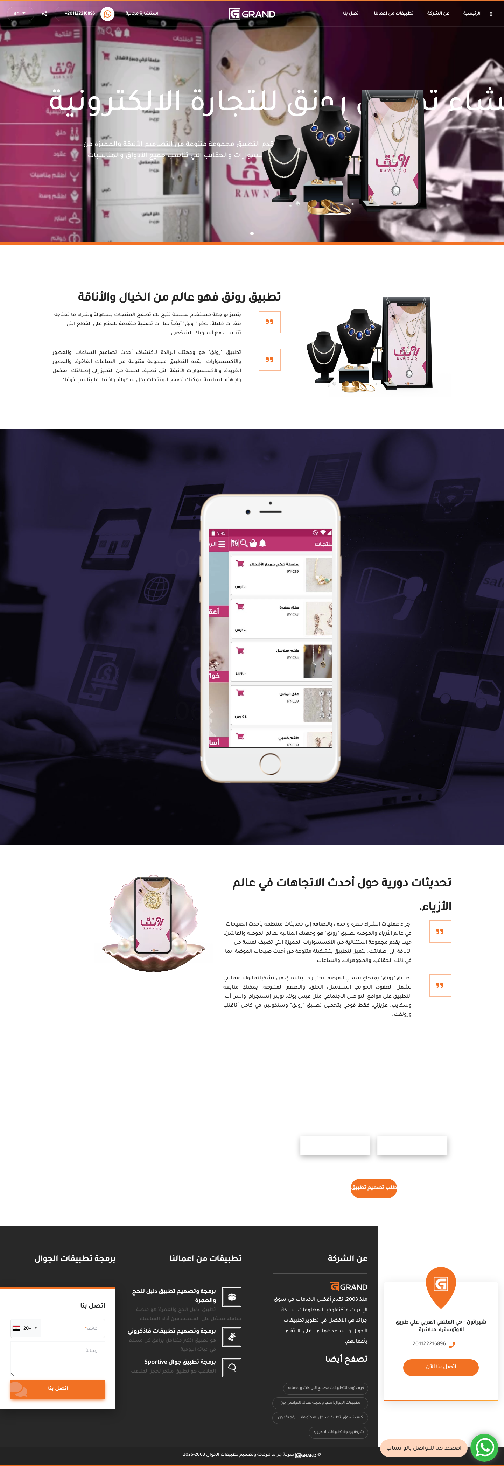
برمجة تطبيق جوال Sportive (180, 1363)
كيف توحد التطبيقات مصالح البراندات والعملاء (326, 1388)
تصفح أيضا (346, 1360)
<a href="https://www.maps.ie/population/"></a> (441, 1331)
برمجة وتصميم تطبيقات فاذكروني (171, 1332)
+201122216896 (80, 14)
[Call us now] (107, 14)
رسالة (92, 1351)
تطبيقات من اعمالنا (205, 1260)
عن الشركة (348, 1260)
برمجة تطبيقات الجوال (74, 1260)
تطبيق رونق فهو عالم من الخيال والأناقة (179, 299)
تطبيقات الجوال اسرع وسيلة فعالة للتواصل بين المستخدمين (320, 1405)
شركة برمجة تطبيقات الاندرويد (338, 1432)
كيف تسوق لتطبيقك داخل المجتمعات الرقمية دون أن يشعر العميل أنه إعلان (320, 1420)
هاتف (92, 1329)
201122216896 (429, 1344)
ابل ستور (423, 1145)
